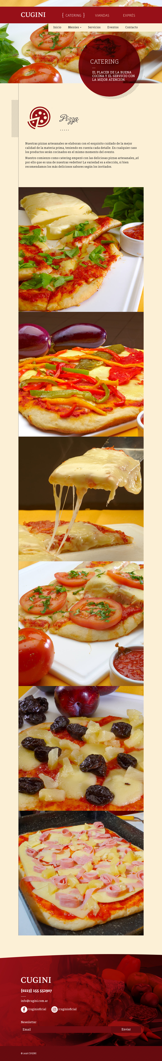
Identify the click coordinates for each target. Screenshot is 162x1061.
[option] (81, 41)
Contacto (131, 27)
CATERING (73, 15)
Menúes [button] (74, 27)
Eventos (113, 27)
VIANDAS (102, 15)
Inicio (57, 27)
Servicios (94, 27)
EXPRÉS (129, 15)
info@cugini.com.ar (34, 1001)
